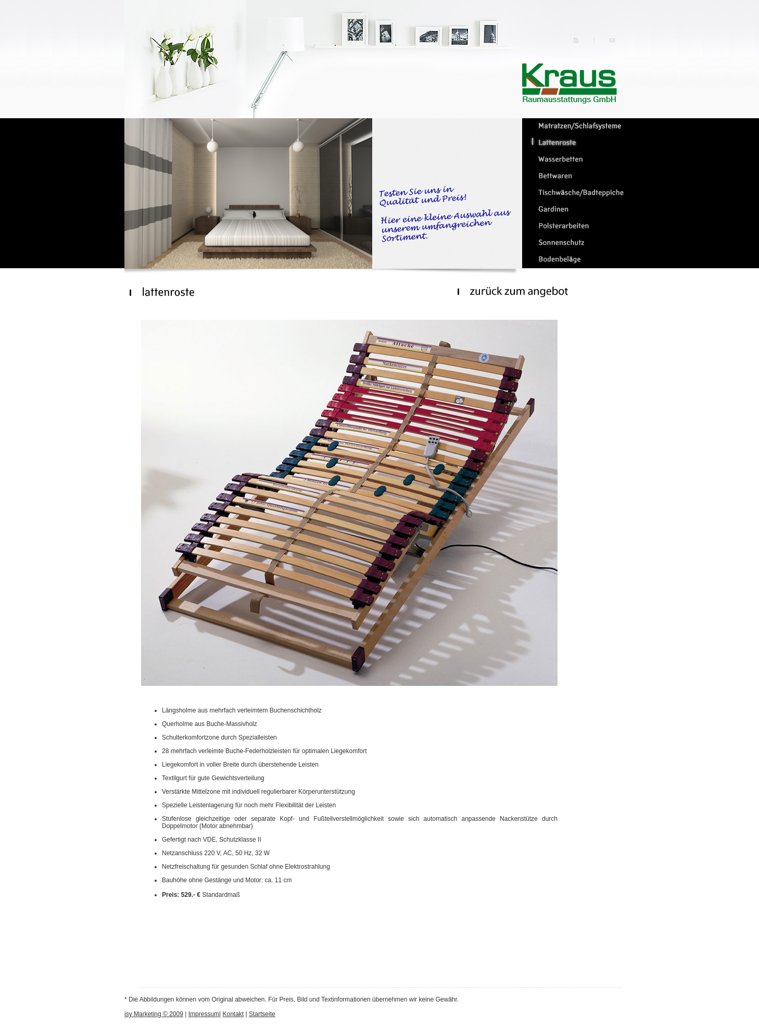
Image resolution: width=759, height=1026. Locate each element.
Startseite (262, 1014)
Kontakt (233, 1014)
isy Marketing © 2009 (153, 1014)
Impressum (203, 1014)
